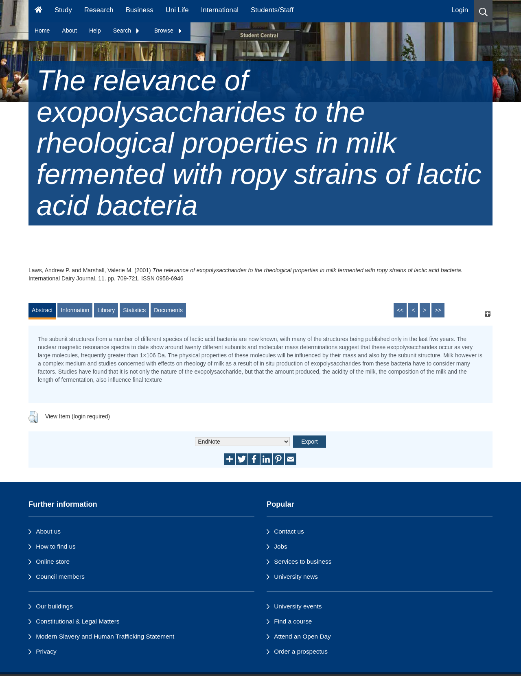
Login (459, 10)
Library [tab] (106, 310)
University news (296, 576)
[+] (487, 314)
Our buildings (54, 606)
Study (63, 10)
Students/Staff (272, 10)
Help (95, 30)
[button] (483, 11)
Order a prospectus (301, 651)
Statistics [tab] (134, 310)
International (220, 10)
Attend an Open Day (302, 636)
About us (48, 531)
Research (99, 10)
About (69, 30)
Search (126, 30)
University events (298, 606)
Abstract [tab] (42, 310)
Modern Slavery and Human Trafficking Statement (105, 636)
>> (438, 310)
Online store (53, 561)
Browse (168, 30)
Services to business (302, 561)
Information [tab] (75, 310)
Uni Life (177, 10)
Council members (60, 576)
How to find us (56, 546)
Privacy (46, 651)
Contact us (289, 531)
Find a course (293, 621)
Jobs (280, 546)
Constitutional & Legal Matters (77, 621)
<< (400, 310)
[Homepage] (38, 11)
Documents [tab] (168, 310)
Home (42, 30)
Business (139, 10)
